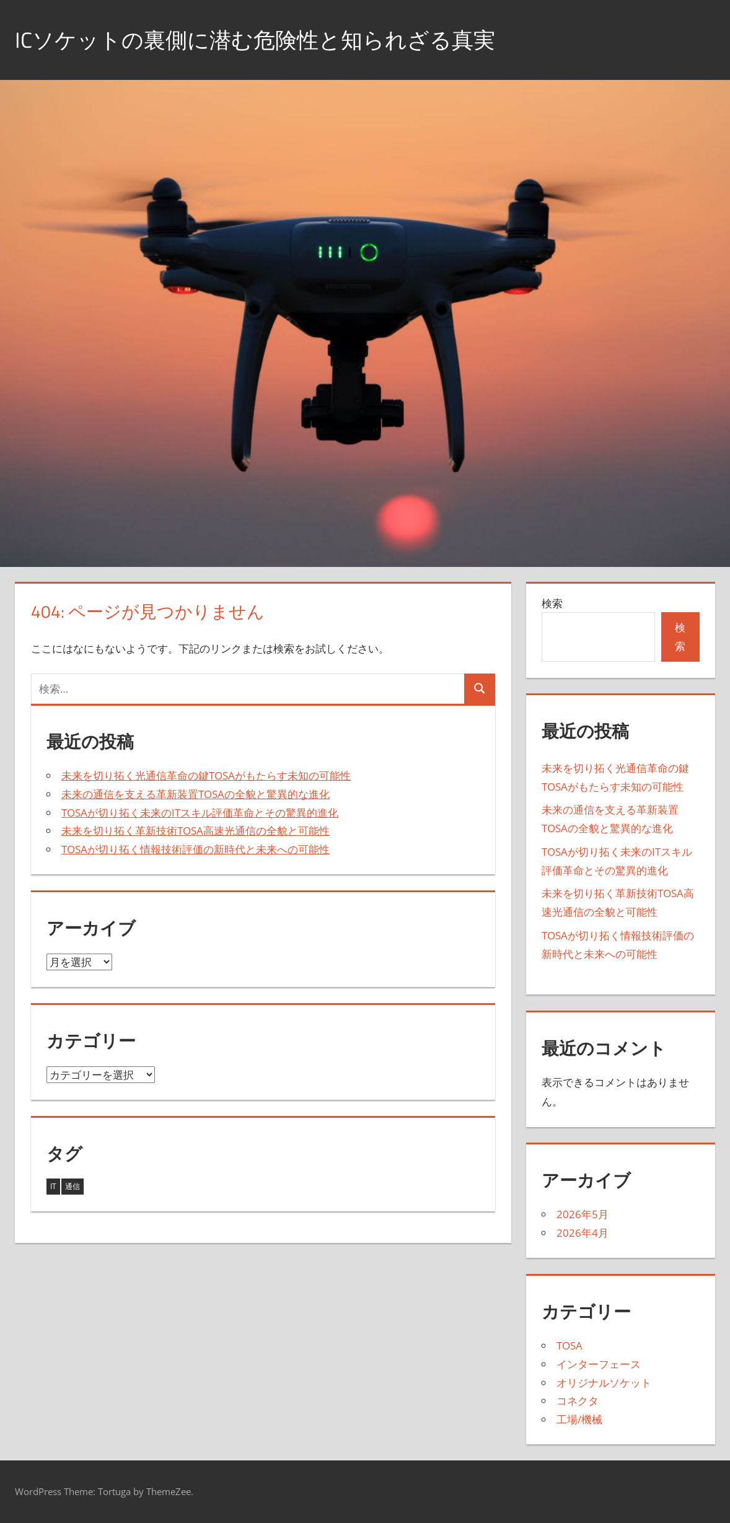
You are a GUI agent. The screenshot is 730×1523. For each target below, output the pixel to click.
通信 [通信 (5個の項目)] (72, 1186)
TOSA (569, 1345)
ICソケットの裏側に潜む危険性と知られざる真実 (262, 39)
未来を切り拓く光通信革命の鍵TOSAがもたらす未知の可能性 (206, 775)
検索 (552, 603)
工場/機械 (579, 1419)
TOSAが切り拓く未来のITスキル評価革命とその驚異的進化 (199, 812)
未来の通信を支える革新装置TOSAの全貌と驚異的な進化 (195, 794)
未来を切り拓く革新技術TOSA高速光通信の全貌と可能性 (195, 830)
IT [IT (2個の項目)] (53, 1186)
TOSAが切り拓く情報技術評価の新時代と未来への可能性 (195, 849)
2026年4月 (582, 1233)
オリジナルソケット (603, 1383)
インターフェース (598, 1364)
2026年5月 (582, 1214)
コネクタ (577, 1401)
